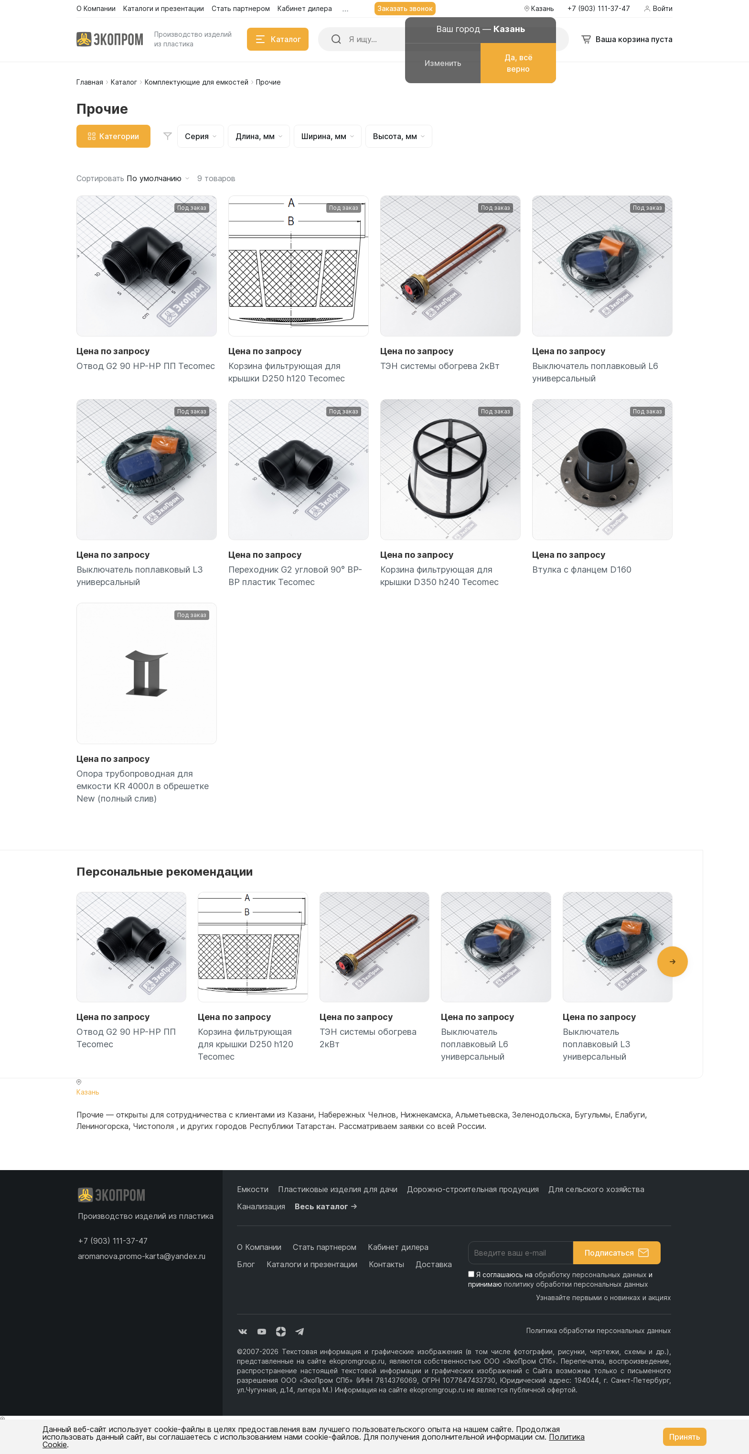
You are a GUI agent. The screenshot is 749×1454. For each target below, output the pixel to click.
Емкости (252, 1189)
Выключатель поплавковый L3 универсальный (139, 575)
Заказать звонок (405, 8)
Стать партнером (324, 1247)
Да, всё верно (518, 63)
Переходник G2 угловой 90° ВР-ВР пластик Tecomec (295, 575)
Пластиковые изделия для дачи (337, 1189)
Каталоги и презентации (312, 1264)
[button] (672, 961)
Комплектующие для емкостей (196, 82)
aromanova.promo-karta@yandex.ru (141, 1256)
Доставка (434, 1264)
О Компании (259, 1247)
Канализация (261, 1206)
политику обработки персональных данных (576, 1284)
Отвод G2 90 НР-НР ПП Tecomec (145, 366)
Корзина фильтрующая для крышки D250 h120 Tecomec (286, 372)
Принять (684, 1437)
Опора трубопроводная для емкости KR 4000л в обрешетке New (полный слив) (142, 786)
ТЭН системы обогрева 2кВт (440, 366)
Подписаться (617, 1253)
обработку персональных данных (591, 1274)
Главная (89, 82)
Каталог (124, 82)
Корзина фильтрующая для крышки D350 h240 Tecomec (439, 575)
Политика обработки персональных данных (598, 1330)
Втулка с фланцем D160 (581, 569)
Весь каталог (327, 1206)
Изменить (443, 63)
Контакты (386, 1264)
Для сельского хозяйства (596, 1189)
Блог (246, 1264)
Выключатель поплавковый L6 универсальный (595, 372)
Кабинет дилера (398, 1247)
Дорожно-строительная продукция (473, 1189)
